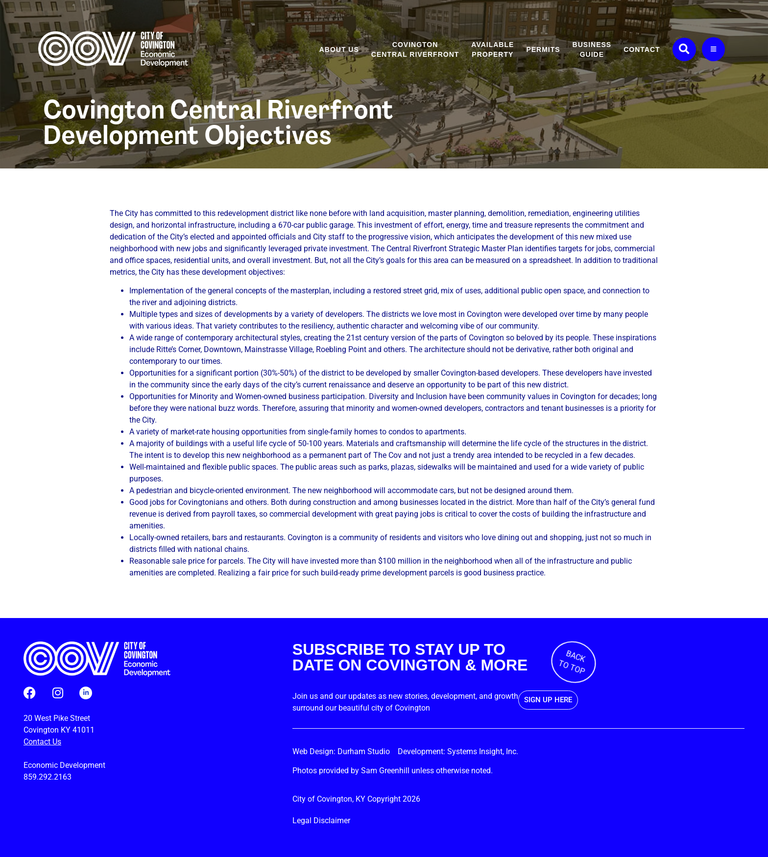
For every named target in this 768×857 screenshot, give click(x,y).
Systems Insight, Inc (481, 751)
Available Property (492, 49)
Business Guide (592, 49)
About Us (339, 49)
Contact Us (42, 741)
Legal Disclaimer (321, 820)
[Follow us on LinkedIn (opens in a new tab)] (85, 693)
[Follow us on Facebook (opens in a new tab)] (30, 693)
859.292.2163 (48, 777)
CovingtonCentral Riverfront (415, 49)
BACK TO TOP (572, 662)
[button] (684, 49)
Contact (642, 49)
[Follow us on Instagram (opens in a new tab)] (57, 693)
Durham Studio (366, 751)
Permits (543, 49)
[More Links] (713, 49)
